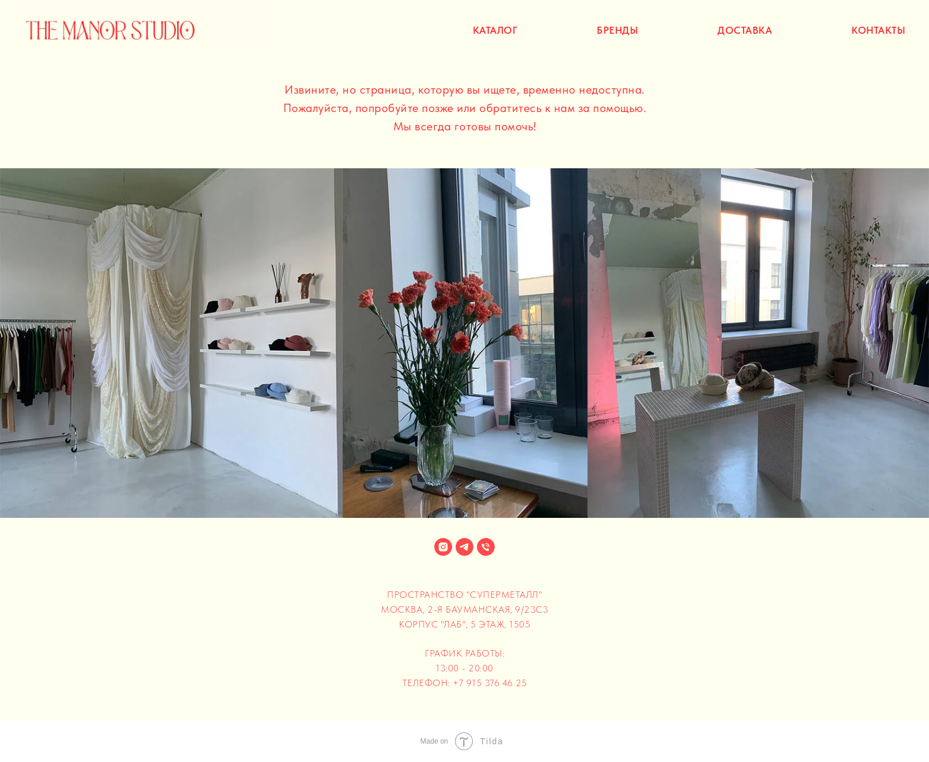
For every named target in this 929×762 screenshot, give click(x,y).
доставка (744, 30)
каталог (495, 30)
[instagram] (443, 547)
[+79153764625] (486, 547)
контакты (878, 30)
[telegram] (464, 547)
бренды (617, 30)
